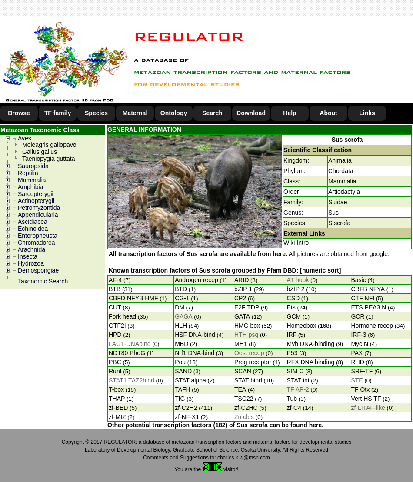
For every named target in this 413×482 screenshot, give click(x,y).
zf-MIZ (117, 416)
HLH (181, 325)
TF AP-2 (298, 389)
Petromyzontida (39, 207)
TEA (240, 389)
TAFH (182, 389)
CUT (115, 307)
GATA (242, 316)
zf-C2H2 (186, 407)
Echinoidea (33, 228)
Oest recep (249, 352)
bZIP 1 (243, 289)
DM (179, 307)
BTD (181, 289)
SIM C (295, 371)
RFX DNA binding (311, 362)
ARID (241, 279)
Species (96, 113)
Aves (24, 138)
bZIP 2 (296, 289)
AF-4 (115, 279)
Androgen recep (196, 279)
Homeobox (301, 325)
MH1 (240, 343)
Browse (19, 113)
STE (357, 380)
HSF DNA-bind (195, 334)
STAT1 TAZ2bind (131, 380)
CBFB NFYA (368, 289)
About (328, 113)
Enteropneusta (37, 235)
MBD (181, 343)
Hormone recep (372, 325)
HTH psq (246, 334)
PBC (115, 362)
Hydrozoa (31, 263)
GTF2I (117, 325)
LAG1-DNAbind (130, 343)
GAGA (183, 316)
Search (212, 113)
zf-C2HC (246, 407)
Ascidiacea (32, 221)
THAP (117, 398)
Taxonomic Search (43, 281)
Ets (291, 307)
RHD (357, 362)
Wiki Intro (296, 242)
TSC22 (243, 398)
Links (367, 113)
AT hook (298, 279)
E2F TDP (246, 307)
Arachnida (31, 249)
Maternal (135, 113)
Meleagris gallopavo (49, 144)
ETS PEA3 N (368, 307)
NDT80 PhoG (127, 352)
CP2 (240, 298)
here (279, 253)
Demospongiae (38, 270)
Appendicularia (38, 214)
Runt (115, 371)
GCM (294, 316)
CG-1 (182, 298)
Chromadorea (36, 242)
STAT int (298, 380)
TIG (180, 398)
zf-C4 (294, 407)
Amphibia (30, 186)
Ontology (173, 113)
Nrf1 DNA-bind (194, 352)
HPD (115, 334)
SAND (183, 371)
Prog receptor (252, 362)
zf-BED (118, 407)
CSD (293, 298)
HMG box (247, 325)
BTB (114, 289)
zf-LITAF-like (368, 407)
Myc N (359, 343)
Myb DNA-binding (311, 343)
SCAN (242, 371)
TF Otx (360, 389)
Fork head (122, 316)
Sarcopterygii (35, 193)
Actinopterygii (36, 200)
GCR (357, 316)
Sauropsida (33, 166)
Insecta (27, 256)
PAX (357, 352)
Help (289, 113)
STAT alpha (190, 380)
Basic (358, 279)
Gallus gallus (39, 151)
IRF (292, 334)
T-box (116, 389)
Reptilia (28, 173)
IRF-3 (358, 334)
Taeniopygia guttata (48, 158)
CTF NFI (362, 298)
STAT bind (248, 380)
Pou (180, 362)
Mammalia (32, 179)
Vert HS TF (366, 398)
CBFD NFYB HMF (133, 298)
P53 (292, 352)
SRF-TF (362, 371)
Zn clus (244, 416)
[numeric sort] (320, 270)
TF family (57, 113)
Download (251, 113)
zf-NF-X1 (187, 416)
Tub (292, 398)
